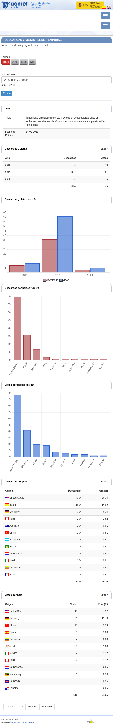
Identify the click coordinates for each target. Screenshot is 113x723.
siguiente (47, 706)
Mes (23, 61)
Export (104, 148)
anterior (10, 706)
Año (15, 61)
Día (32, 61)
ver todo (32, 706)
